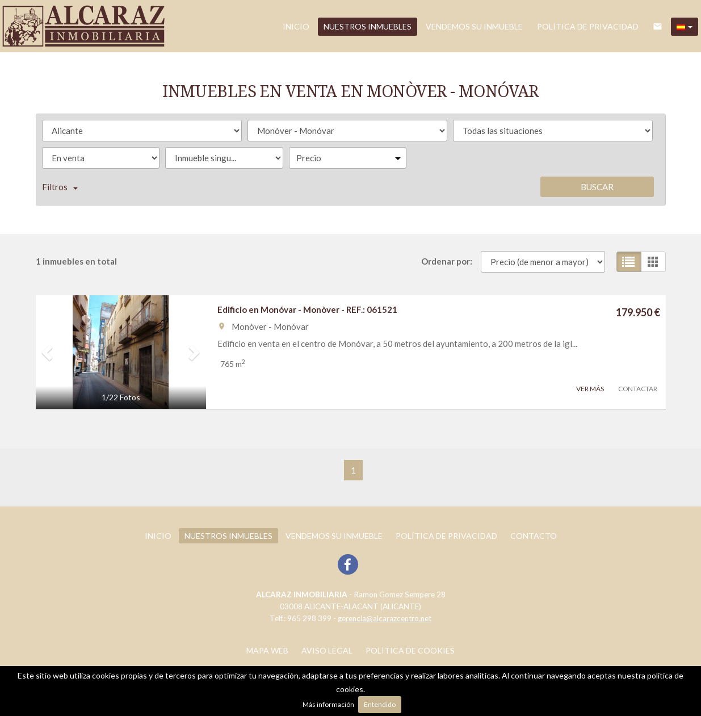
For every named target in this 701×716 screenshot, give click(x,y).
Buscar (597, 187)
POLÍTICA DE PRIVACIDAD (588, 26)
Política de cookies (410, 650)
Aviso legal (326, 650)
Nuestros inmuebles (368, 26)
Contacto (533, 536)
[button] (684, 27)
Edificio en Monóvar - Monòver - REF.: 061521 (307, 309)
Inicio (296, 26)
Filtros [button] (60, 187)
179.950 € (638, 312)
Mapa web (267, 650)
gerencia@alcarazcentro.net (384, 618)
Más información (328, 704)
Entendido (380, 704)
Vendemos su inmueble (474, 26)
